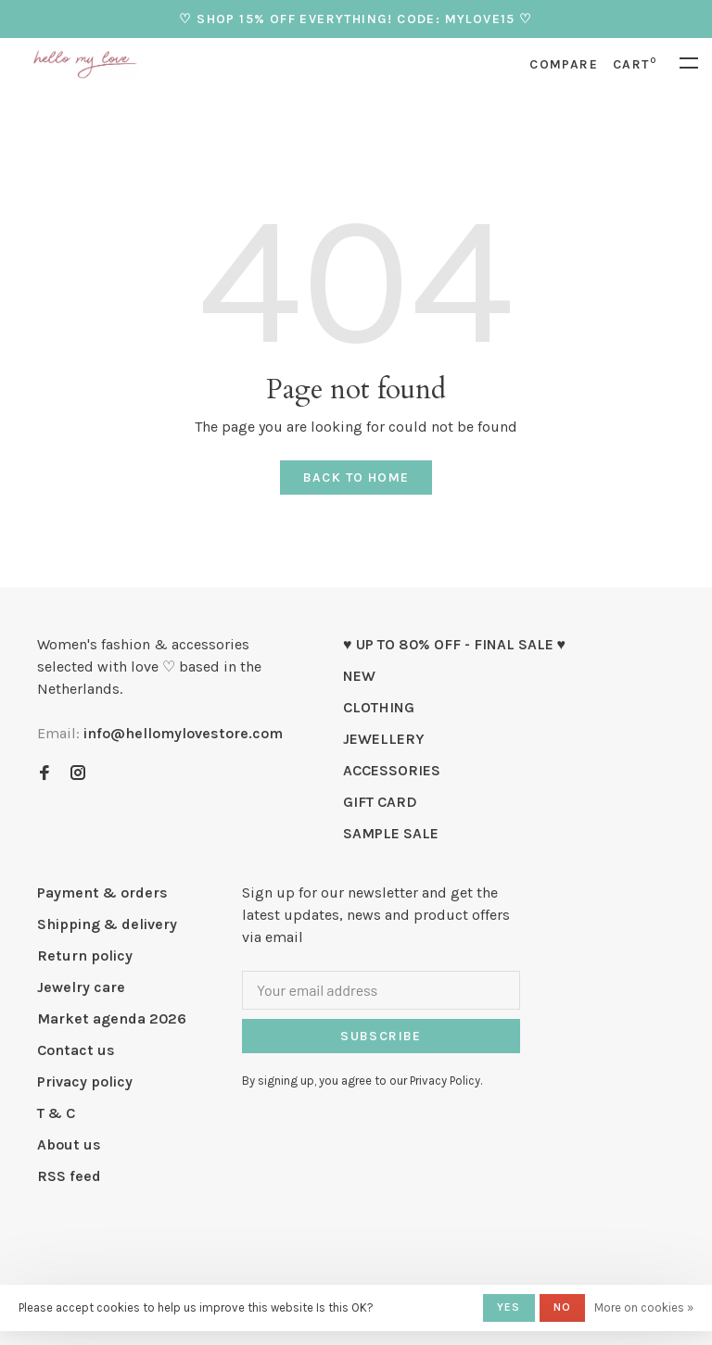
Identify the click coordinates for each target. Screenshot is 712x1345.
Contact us (76, 1050)
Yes (509, 1307)
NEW (359, 676)
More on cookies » (643, 1307)
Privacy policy (85, 1081)
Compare (563, 64)
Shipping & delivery (107, 924)
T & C (56, 1113)
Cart (634, 64)
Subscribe (381, 1036)
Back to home (356, 477)
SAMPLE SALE (391, 833)
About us (69, 1144)
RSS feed (69, 1176)
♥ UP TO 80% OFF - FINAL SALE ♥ (454, 644)
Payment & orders (102, 892)
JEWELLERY (384, 739)
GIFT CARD (380, 802)
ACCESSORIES (391, 770)
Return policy (85, 955)
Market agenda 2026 (111, 1018)
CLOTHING (378, 707)
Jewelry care (81, 987)
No (562, 1307)
